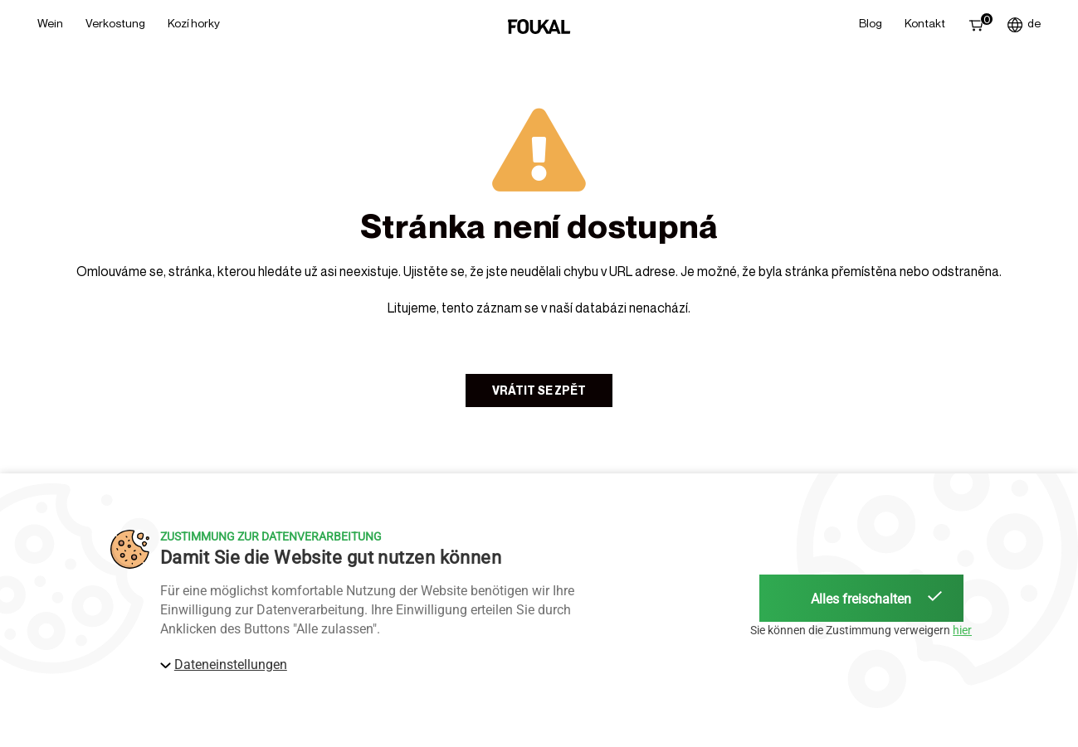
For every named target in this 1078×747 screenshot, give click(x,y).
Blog (870, 23)
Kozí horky (194, 23)
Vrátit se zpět (539, 390)
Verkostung (115, 23)
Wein (50, 23)
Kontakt (925, 23)
